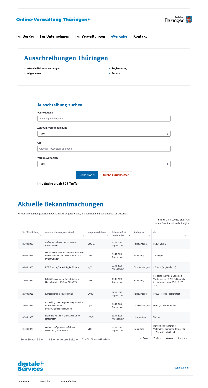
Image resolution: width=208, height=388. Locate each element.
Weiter (169, 338)
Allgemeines (34, 73)
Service (116, 73)
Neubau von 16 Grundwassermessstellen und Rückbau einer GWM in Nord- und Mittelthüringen (64, 255)
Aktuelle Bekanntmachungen (44, 68)
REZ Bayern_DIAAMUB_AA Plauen (62, 267)
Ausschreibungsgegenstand (59, 232)
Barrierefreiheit (68, 381)
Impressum (23, 381)
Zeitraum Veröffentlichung (52, 127)
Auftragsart (139, 232)
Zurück (157, 338)
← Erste (143, 338)
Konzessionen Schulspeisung (59, 294)
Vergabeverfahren (47, 158)
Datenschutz (45, 381)
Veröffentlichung (31, 232)
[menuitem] (25, 37)
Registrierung (119, 68)
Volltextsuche (45, 112)
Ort (39, 143)
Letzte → (183, 338)
